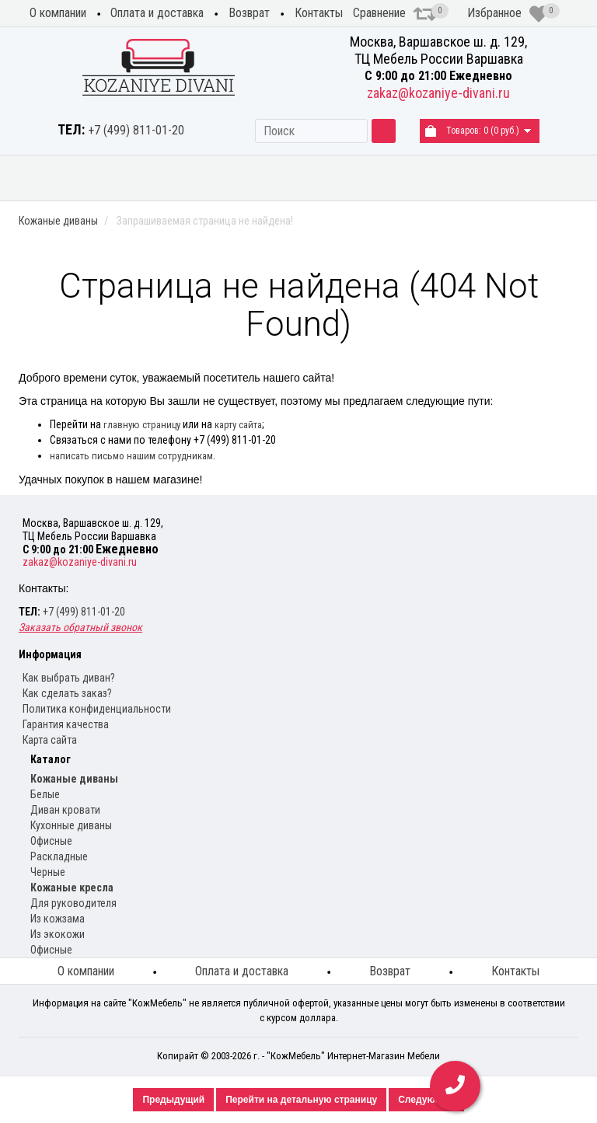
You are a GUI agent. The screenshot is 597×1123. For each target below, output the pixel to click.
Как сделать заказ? (67, 693)
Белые (45, 794)
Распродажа (546, 172)
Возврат (249, 12)
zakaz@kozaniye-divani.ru (438, 93)
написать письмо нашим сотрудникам (131, 456)
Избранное (507, 14)
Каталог (50, 759)
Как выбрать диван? (69, 677)
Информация (50, 654)
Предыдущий (173, 1099)
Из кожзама (57, 918)
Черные (47, 872)
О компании (58, 12)
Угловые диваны (246, 177)
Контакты (319, 12)
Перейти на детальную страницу (301, 1099)
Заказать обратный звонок (80, 627)
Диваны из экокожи (144, 177)
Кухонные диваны (344, 177)
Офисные (51, 841)
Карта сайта (50, 740)
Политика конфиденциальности (97, 709)
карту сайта (238, 425)
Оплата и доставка (157, 12)
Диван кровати (65, 810)
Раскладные (59, 856)
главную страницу (141, 425)
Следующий (426, 1099)
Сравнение (395, 14)
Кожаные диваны (41, 177)
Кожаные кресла (443, 177)
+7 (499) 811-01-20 (136, 130)
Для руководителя (73, 903)
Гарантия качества (66, 724)
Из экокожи (57, 934)
